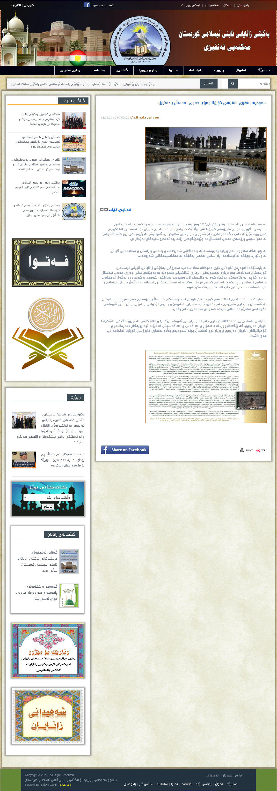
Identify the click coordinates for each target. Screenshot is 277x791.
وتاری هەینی (70, 70)
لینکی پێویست (190, 5)
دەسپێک (263, 70)
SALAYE (65, 784)
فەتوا (173, 70)
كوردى (29, 5)
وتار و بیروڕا (148, 70)
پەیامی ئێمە (203, 784)
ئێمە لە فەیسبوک (102, 5)
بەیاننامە (196, 70)
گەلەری (122, 70)
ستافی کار (212, 5)
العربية (16, 5)
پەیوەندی (130, 784)
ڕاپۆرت (219, 70)
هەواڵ (240, 70)
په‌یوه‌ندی (243, 5)
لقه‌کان (227, 5)
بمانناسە (98, 70)
